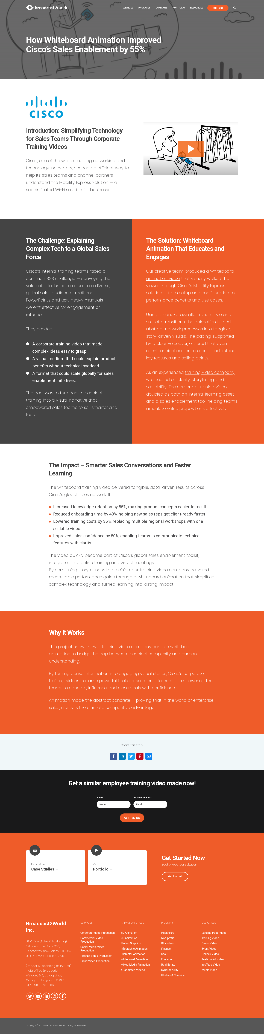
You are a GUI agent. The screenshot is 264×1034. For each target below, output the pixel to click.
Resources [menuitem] (196, 7)
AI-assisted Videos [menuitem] (133, 967)
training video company (209, 372)
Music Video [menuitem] (209, 967)
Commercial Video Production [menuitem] (91, 937)
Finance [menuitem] (166, 946)
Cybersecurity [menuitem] (169, 967)
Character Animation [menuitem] (133, 951)
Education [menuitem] (167, 956)
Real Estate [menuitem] (168, 962)
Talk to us (218, 8)
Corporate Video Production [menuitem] (97, 930)
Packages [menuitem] (144, 7)
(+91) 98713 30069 (43, 983)
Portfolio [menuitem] (178, 7)
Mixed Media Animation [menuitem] (135, 962)
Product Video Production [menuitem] (96, 953)
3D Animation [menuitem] (129, 930)
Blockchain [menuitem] (167, 940)
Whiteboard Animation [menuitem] (134, 956)
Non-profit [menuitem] (167, 935)
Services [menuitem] (127, 7)
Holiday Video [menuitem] (210, 951)
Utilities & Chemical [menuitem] (173, 972)
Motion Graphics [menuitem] (131, 940)
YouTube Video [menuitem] (211, 962)
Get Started (175, 875)
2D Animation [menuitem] (129, 935)
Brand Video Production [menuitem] (95, 958)
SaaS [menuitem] (164, 951)
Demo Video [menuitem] (209, 940)
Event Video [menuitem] (209, 946)
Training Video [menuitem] (210, 935)
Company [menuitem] (161, 7)
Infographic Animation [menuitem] (134, 946)
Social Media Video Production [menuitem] (92, 946)
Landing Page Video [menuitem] (214, 930)
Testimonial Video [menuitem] (213, 956)
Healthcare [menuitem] (167, 930)
